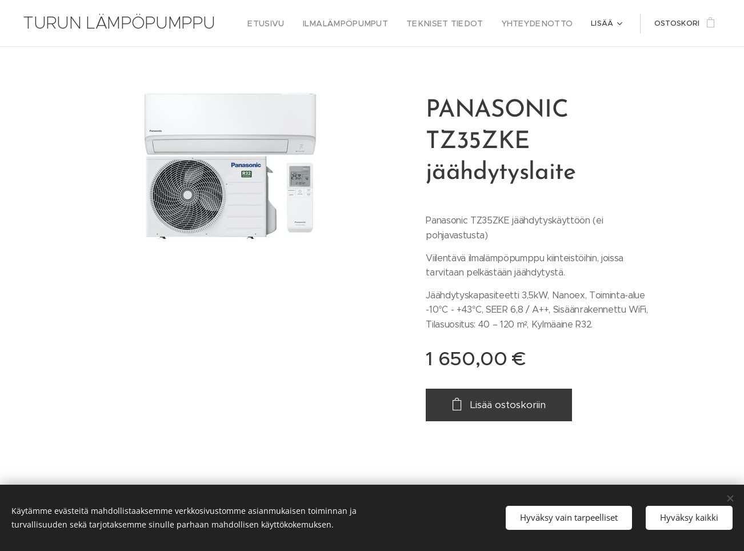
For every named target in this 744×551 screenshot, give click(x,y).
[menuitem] (290, 23)
